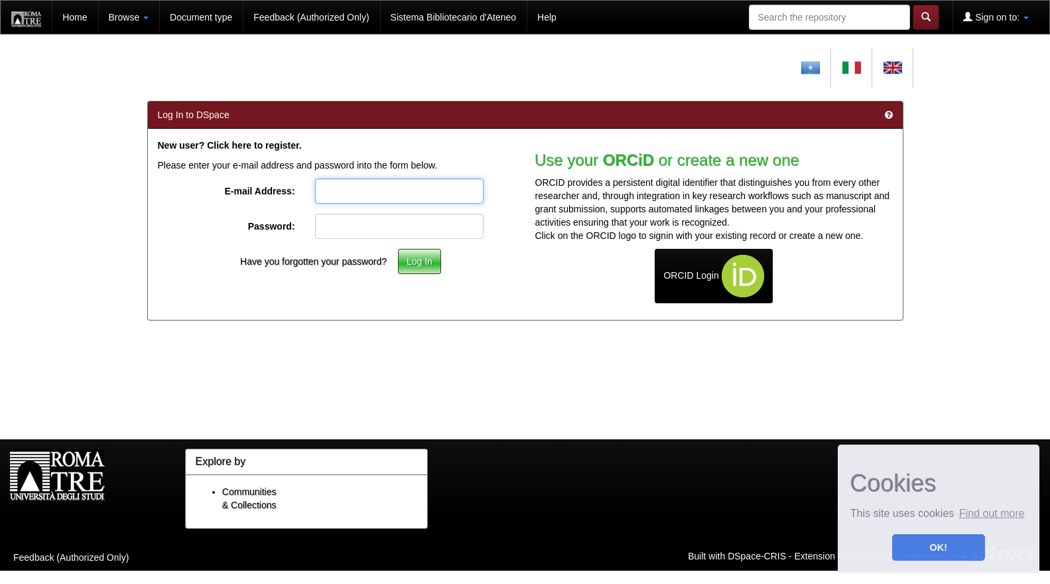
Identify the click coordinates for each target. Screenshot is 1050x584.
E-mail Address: (259, 191)
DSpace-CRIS (757, 555)
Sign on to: (996, 17)
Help (547, 17)
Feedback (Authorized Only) (311, 17)
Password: (271, 226)
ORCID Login (713, 276)
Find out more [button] (992, 513)
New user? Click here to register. (230, 145)
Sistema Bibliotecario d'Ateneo (453, 17)
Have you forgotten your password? (313, 261)
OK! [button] (938, 547)
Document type (201, 17)
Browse (129, 17)
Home (74, 17)
